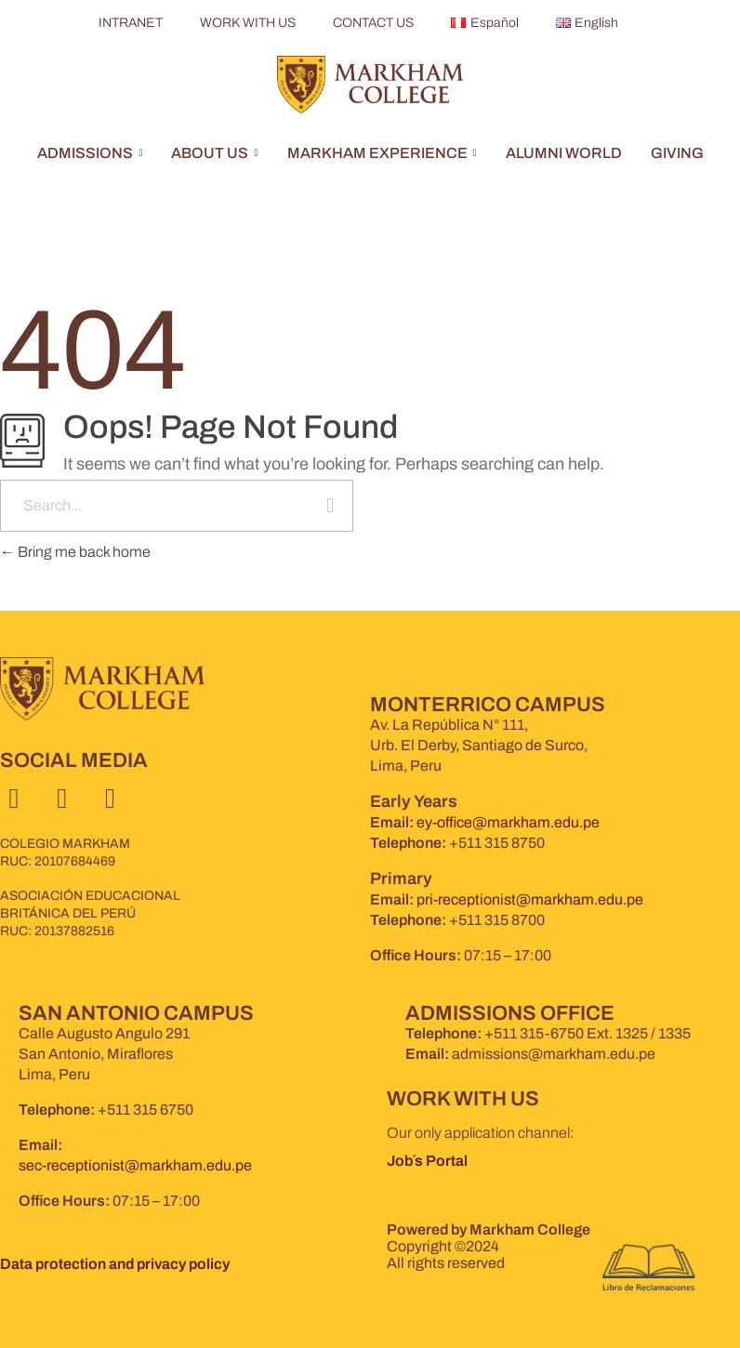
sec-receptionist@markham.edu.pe (135, 1165)
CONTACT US (373, 23)
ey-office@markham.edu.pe (508, 822)
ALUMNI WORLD (564, 153)
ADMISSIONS (89, 153)
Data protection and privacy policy (115, 1264)
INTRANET (131, 23)
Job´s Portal (428, 1161)
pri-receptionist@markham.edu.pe (529, 899)
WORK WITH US (248, 23)
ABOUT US (214, 153)
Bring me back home (75, 552)
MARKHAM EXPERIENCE (382, 153)
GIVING (677, 153)
